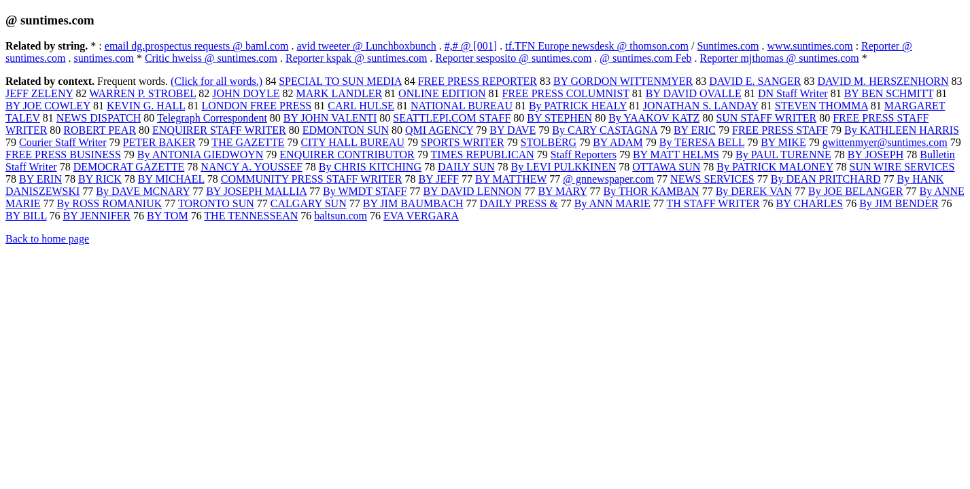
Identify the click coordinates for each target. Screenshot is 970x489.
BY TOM (167, 215)
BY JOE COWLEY (47, 105)
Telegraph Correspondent (212, 118)
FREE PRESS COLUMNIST (565, 93)
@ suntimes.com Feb (645, 58)
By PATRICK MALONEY (774, 167)
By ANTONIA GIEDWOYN (200, 154)
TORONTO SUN (216, 203)
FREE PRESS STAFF (780, 130)
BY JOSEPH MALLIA (256, 191)
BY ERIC (695, 130)
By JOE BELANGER (855, 191)
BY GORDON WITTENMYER (623, 81)
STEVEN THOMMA (821, 105)
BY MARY (562, 191)
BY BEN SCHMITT (889, 93)
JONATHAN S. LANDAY (701, 105)
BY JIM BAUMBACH (413, 203)
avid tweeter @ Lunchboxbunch (366, 46)
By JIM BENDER (898, 203)
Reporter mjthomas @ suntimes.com (779, 58)
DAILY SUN (466, 167)
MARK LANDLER (339, 93)
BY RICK (100, 179)
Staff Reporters (584, 154)
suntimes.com (103, 58)
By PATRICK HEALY (578, 105)
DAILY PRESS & (519, 203)
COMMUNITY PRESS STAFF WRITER (311, 179)
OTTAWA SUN (666, 167)
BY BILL (26, 215)
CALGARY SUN (309, 203)
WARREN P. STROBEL (142, 93)
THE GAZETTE (247, 142)
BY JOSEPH (876, 154)
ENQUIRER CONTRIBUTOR (346, 154)
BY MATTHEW (511, 179)
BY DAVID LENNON (472, 191)
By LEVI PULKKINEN (564, 167)
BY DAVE (512, 130)
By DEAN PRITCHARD (826, 179)
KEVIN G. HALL (146, 105)
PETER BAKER (159, 142)
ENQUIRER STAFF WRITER (219, 130)
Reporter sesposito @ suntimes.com (514, 58)
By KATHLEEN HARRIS (901, 130)
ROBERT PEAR (99, 130)
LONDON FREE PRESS (256, 105)
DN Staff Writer (793, 93)
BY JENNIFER (97, 215)
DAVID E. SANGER (755, 81)
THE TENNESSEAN (251, 215)
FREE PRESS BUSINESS (63, 154)
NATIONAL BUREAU (462, 105)
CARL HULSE (361, 105)
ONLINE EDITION (441, 93)
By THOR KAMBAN (651, 191)
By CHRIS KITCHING (370, 167)
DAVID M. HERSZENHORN (882, 81)
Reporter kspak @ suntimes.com (356, 58)
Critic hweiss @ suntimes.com (211, 58)
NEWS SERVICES (712, 179)
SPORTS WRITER (462, 142)
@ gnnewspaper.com (608, 179)
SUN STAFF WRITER (766, 118)
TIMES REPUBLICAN (482, 154)
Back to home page (47, 238)
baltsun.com (340, 215)
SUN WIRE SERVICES (902, 167)
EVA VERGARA (421, 215)
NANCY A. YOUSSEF (251, 167)
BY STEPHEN (559, 118)
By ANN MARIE (612, 203)
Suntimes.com (728, 46)
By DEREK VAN (754, 191)
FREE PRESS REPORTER (477, 81)
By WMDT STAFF (365, 191)
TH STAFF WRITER (713, 203)
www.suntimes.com (810, 46)
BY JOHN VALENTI (330, 118)
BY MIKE (783, 142)
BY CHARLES (810, 203)
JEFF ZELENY (39, 93)
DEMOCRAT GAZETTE (129, 167)
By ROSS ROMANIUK (109, 203)
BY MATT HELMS (676, 154)
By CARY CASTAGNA (604, 130)
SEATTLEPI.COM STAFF (451, 118)
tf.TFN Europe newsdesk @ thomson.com (597, 46)
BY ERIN (40, 179)
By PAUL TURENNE (783, 154)
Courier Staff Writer (63, 142)
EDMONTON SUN (345, 130)
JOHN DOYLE (245, 93)
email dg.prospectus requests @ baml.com (197, 46)
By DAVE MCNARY (143, 191)
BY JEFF (439, 179)
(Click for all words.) (216, 81)
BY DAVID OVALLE (694, 93)
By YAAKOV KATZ (653, 118)
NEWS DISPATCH (98, 118)
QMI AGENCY (439, 130)
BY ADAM (618, 142)
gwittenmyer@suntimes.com (885, 142)
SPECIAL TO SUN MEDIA (340, 81)
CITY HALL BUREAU (352, 142)
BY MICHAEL (171, 179)
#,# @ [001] (471, 46)
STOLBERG (548, 142)
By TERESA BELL (701, 142)
